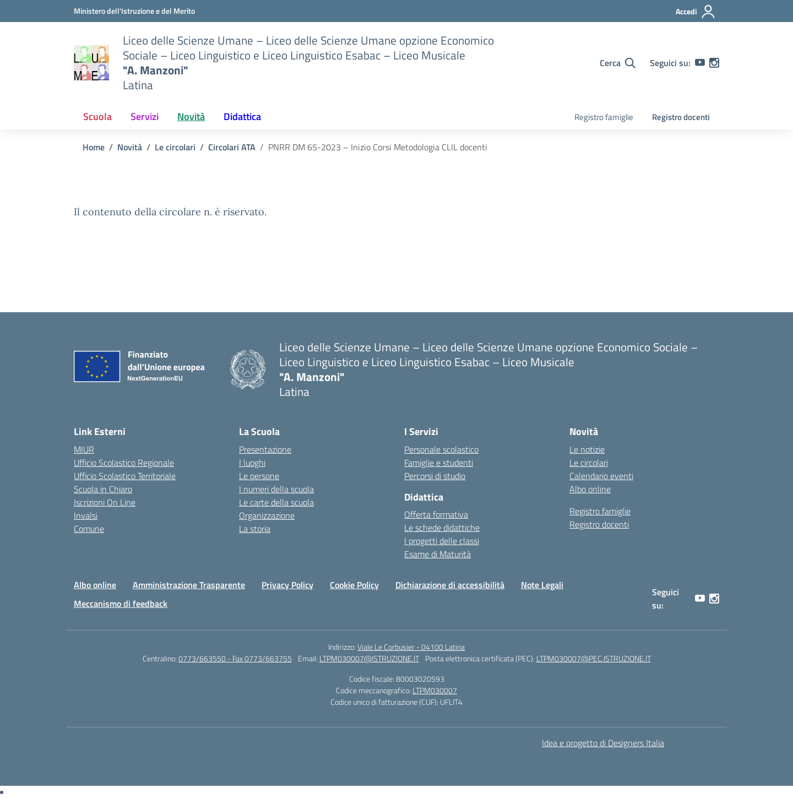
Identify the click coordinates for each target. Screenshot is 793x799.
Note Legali (542, 584)
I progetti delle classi (441, 540)
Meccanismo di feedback (120, 603)
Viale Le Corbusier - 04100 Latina (411, 647)
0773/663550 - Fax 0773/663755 (235, 658)
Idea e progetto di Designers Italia (603, 742)
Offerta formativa (436, 514)
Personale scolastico (441, 449)
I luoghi (252, 462)
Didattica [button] (242, 116)
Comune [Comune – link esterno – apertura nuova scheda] (89, 528)
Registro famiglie (603, 117)
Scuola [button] (97, 116)
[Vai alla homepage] (91, 63)
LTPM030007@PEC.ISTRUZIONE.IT (593, 658)
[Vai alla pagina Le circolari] (175, 147)
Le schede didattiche (442, 527)
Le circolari (588, 462)
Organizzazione (267, 515)
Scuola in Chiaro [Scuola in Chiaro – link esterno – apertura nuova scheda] (103, 489)
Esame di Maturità (437, 554)
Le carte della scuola (276, 502)
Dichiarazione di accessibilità (449, 584)
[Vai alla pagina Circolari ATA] (232, 147)
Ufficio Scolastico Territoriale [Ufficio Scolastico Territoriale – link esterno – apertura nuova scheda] (125, 475)
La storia (254, 528)
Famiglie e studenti (438, 462)
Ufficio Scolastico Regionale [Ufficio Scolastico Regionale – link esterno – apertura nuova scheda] (124, 462)
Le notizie (587, 449)
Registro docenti (681, 117)
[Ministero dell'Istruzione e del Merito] (134, 11)
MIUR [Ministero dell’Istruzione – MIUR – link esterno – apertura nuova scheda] (84, 449)
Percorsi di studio (434, 475)
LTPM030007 (434, 690)
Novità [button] (191, 116)
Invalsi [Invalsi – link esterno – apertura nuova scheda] (85, 515)
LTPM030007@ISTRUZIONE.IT (369, 658)
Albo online (590, 489)
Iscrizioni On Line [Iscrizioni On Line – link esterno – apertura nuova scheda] (104, 502)
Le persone (259, 475)
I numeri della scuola (276, 489)
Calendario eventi (601, 475)
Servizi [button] (145, 116)
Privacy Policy (287, 584)
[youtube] (700, 63)
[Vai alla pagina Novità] (129, 147)
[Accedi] (695, 11)
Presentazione (265, 449)
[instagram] (714, 63)
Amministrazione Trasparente (189, 584)
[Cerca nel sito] (617, 63)
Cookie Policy (354, 584)
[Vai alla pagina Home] (94, 147)
